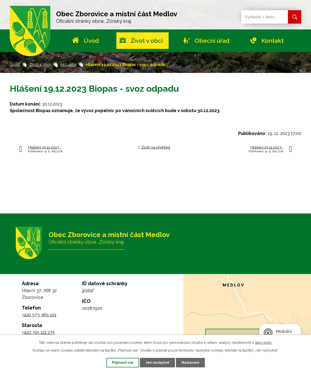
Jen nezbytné (157, 362)
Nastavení (190, 362)
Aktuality (68, 64)
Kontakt (272, 40)
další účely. (263, 343)
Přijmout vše (122, 362)
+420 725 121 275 (38, 332)
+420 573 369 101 (39, 314)
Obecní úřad (212, 40)
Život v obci (147, 40)
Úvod (91, 40)
